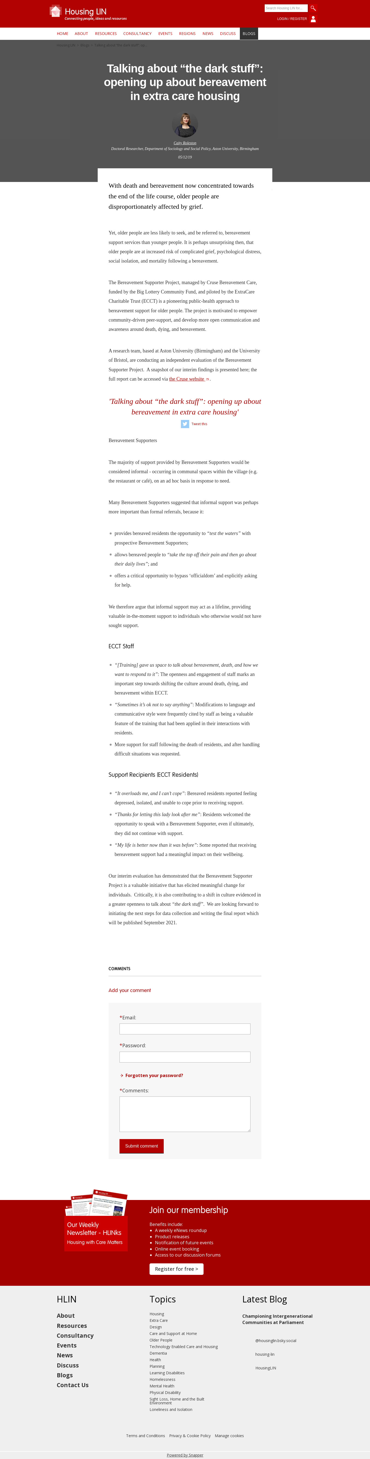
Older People (161, 1340)
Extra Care (159, 1320)
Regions (187, 33)
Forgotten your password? (154, 1075)
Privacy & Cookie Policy (190, 1435)
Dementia (158, 1353)
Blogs (249, 33)
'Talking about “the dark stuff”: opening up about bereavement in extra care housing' (185, 406)
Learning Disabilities (167, 1372)
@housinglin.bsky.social (269, 1340)
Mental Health (162, 1386)
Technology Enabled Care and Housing (184, 1346)
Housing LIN (66, 45)
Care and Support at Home (173, 1333)
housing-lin (258, 1354)
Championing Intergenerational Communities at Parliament (277, 1319)
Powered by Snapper (185, 1455)
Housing (157, 1313)
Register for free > (176, 1269)
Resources (106, 33)
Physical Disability (165, 1392)
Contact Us (73, 1385)
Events (165, 33)
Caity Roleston (185, 143)
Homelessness (162, 1379)
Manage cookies (229, 1435)
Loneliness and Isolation (171, 1409)
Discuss (228, 33)
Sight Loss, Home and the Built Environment (177, 1400)
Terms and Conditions (145, 1435)
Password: (133, 1045)
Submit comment (141, 1146)
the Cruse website (189, 379)
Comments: (134, 1090)
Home (62, 33)
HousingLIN (259, 1368)
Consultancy (137, 33)
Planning (157, 1366)
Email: (128, 1017)
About (81, 33)
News (207, 33)
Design (156, 1326)
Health (155, 1359)
